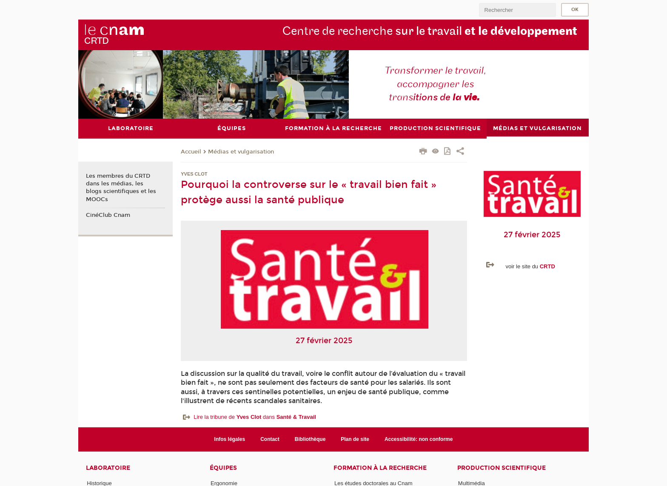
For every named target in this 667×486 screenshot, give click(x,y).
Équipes (223, 468)
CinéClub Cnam (108, 215)
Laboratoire (108, 468)
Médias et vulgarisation (241, 151)
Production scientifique (501, 468)
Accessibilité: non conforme (419, 439)
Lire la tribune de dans (255, 416)
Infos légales (229, 439)
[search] (517, 10)
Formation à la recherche (380, 468)
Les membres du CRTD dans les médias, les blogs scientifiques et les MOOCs (121, 188)
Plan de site (355, 439)
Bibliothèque (310, 439)
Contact (269, 439)
